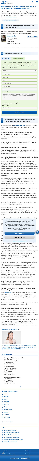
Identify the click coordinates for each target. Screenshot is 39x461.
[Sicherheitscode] (19, 108)
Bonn (5, 407)
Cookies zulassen (19, 233)
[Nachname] (19, 74)
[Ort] (19, 89)
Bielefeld (6, 401)
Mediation (8, 292)
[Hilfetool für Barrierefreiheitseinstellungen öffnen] (37, 232)
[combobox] (19, 70)
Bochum (6, 404)
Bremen (6, 412)
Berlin (5, 399)
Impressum (14, 241)
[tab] (10, 20)
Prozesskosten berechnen (11, 435)
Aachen (6, 394)
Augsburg (6, 396)
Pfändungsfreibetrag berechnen (13, 439)
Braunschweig (8, 409)
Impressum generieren (10, 430)
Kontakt (6, 450)
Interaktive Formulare (10, 442)
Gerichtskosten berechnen (12, 437)
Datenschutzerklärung (22, 241)
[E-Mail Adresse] (19, 83)
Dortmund (7, 417)
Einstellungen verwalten (19, 237)
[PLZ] (19, 86)
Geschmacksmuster (19, 125)
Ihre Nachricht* (7, 92)
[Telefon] (19, 80)
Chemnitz (6, 414)
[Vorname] (19, 77)
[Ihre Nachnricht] (19, 96)
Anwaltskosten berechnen (11, 432)
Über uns (27, 453)
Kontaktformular (11, 17)
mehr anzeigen (8, 422)
